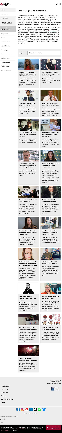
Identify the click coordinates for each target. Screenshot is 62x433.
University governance (7, 399)
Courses (3, 38)
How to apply (4, 50)
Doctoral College (5, 66)
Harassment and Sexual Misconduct (8, 416)
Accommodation (5, 42)
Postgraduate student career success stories (6, 23)
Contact (3, 402)
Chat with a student (6, 70)
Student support (5, 62)
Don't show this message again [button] (55, 427)
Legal (1, 422)
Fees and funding (5, 46)
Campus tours (4, 33)
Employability (4, 18)
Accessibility (3, 419)
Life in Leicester (5, 58)
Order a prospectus (6, 54)
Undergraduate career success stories (6, 28)
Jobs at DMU (4, 392)
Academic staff (5, 386)
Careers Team (52, 31)
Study (3, 10)
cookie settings (21, 428)
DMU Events (4, 389)
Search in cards (21, 53)
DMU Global (4, 14)
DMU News (4, 396)
